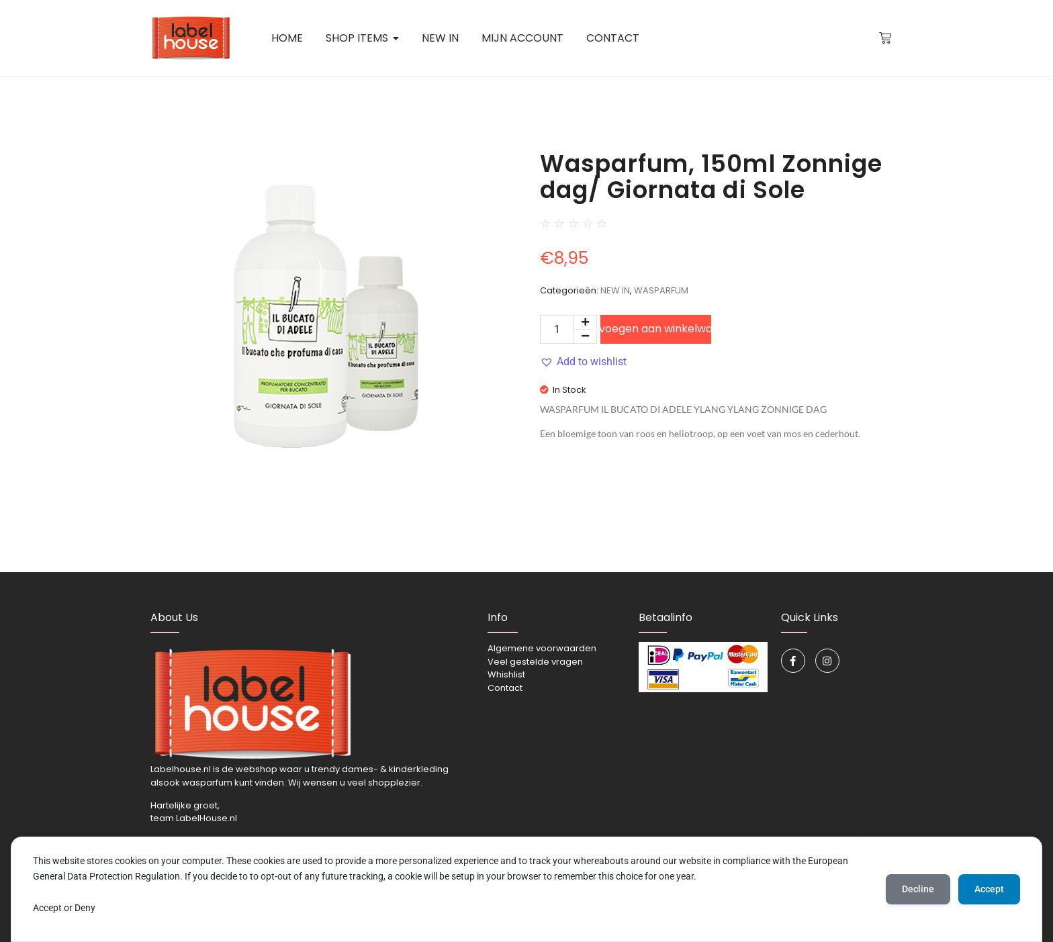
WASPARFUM (661, 290)
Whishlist (506, 674)
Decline (918, 889)
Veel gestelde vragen (535, 661)
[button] (583, 362)
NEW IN (615, 290)
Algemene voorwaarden (542, 648)
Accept (989, 889)
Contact (505, 687)
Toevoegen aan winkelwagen (655, 328)
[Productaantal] (557, 329)
